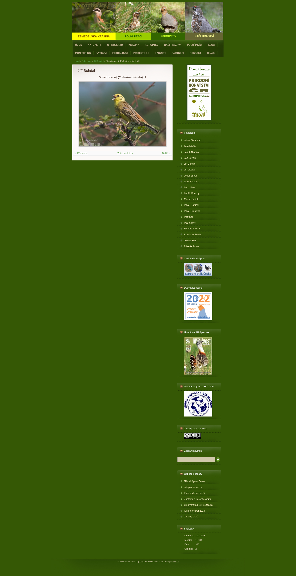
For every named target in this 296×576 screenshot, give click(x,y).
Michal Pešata (191, 199)
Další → (166, 153)
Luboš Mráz (190, 187)
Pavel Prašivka (192, 211)
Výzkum (101, 53)
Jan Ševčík (190, 157)
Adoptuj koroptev (193, 487)
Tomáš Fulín (190, 240)
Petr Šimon (190, 222)
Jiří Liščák (189, 169)
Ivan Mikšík (190, 146)
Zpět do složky (125, 153)
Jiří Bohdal (98, 61)
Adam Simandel (192, 140)
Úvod (78, 44)
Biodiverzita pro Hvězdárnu (198, 504)
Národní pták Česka (194, 481)
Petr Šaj (188, 216)
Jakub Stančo (191, 152)
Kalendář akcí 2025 (194, 510)
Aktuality (95, 44)
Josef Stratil (190, 175)
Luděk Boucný (191, 193)
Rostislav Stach (192, 234)
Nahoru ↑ (174, 562)
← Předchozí (81, 153)
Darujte (160, 53)
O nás (211, 53)
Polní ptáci (194, 44)
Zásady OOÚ (191, 516)
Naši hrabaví (172, 44)
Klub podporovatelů (194, 493)
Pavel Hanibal (191, 205)
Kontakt (195, 53)
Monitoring (83, 53)
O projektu (115, 44)
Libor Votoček (191, 181)
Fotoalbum (120, 53)
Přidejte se (141, 53)
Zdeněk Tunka (191, 246)
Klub (211, 44)
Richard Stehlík (192, 228)
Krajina (134, 44)
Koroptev (152, 44)
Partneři (178, 53)
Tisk (141, 562)
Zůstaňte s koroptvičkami (197, 499)
